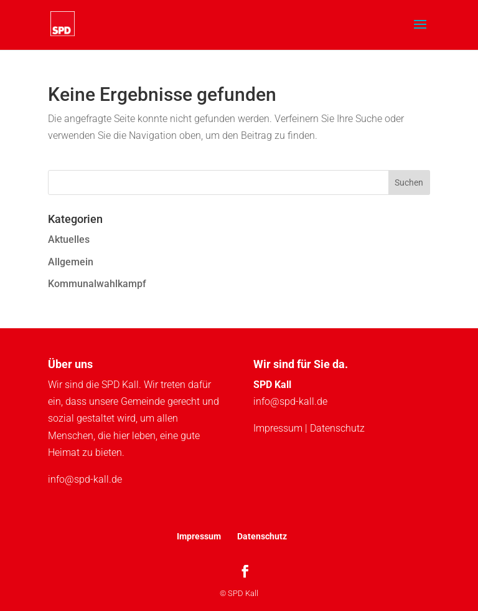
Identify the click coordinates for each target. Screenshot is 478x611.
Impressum (277, 428)
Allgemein (70, 262)
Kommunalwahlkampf (97, 284)
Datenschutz (337, 428)
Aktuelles (69, 239)
